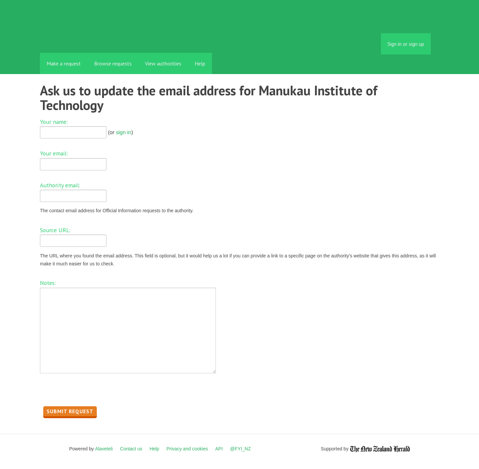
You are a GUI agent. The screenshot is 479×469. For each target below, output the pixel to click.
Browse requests (113, 63)
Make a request (64, 63)
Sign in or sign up (406, 44)
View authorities (163, 63)
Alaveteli (104, 448)
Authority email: (60, 185)
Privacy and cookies (187, 448)
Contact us (131, 448)
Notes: (48, 283)
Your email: (54, 153)
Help (200, 63)
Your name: (54, 122)
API (219, 448)
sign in (123, 132)
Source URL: (55, 230)
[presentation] (90, 392)
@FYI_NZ (240, 448)
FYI (78, 38)
